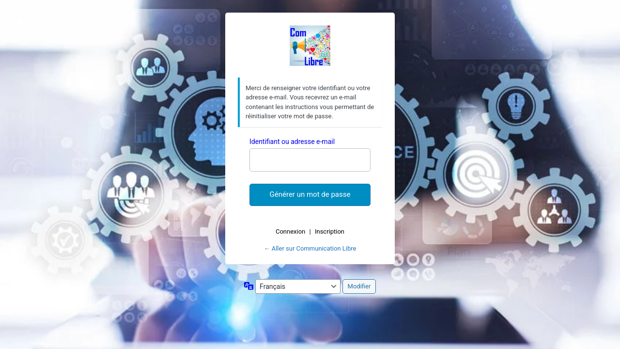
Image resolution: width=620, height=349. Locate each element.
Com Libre (310, 45)
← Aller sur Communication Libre (310, 248)
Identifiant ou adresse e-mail (292, 141)
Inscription (329, 231)
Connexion (290, 231)
